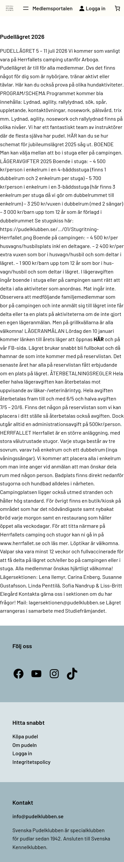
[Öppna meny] (26, 8)
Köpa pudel (25, 736)
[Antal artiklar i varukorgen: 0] (117, 8)
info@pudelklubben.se (38, 816)
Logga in (22, 753)
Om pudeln (25, 745)
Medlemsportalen (52, 8)
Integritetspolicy (32, 762)
